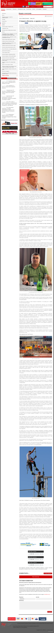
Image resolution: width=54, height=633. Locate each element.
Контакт (38, 0)
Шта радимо (39, 9)
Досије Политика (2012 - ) (6, 50)
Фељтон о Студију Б (5, 71)
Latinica (2, 0)
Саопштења (8, 9)
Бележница (28, 9)
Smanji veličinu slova (48, 16)
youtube (28, 6)
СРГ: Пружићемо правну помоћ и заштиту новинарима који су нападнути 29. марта (8, 82)
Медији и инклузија (5, 75)
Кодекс (32, 0)
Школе (33, 9)
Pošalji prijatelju (51, 16)
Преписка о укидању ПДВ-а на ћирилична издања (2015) (9, 60)
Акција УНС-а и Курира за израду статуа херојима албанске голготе (9, 43)
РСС (52, 0)
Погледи (3, 19)
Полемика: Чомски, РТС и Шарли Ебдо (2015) (8, 62)
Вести (3, 15)
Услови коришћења (43, 0)
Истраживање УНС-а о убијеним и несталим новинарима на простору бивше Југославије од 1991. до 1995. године (9, 34)
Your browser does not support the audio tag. (36, 554)
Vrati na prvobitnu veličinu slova (47, 16)
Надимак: (21, 597)
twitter (25, 6)
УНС (8, 4)
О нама (26, 0)
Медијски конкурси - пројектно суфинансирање (7, 17)
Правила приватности (17, 627)
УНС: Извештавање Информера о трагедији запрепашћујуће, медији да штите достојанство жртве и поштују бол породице (8, 110)
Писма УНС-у (4, 21)
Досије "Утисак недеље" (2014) (7, 64)
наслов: (37, 597)
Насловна (18, 623)
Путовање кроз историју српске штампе (9, 30)
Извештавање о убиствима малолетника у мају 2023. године (9, 73)
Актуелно (3, 9)
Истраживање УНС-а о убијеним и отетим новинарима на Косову (9, 37)
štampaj (50, 16)
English (5, 0)
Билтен (35, 0)
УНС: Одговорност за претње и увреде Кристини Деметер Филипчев (8, 86)
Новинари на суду (21, 9)
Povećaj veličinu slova (45, 16)
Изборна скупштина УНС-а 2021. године (9, 45)
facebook (23, 6)
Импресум (49, 0)
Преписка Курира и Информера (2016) (8, 54)
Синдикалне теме (5, 28)
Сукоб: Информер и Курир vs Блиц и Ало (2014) (9, 69)
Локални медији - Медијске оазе (7, 26)
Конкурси (45, 9)
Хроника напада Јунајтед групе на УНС (8, 47)
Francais (8, 0)
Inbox (52, 631)
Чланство (14, 9)
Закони (29, 0)
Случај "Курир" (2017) (6, 52)
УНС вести (4, 13)
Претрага (52, 7)
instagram (26, 6)
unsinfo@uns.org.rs (47, 594)
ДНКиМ (3, 24)
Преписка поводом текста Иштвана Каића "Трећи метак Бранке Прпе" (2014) (9, 66)
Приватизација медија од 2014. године (8, 39)
